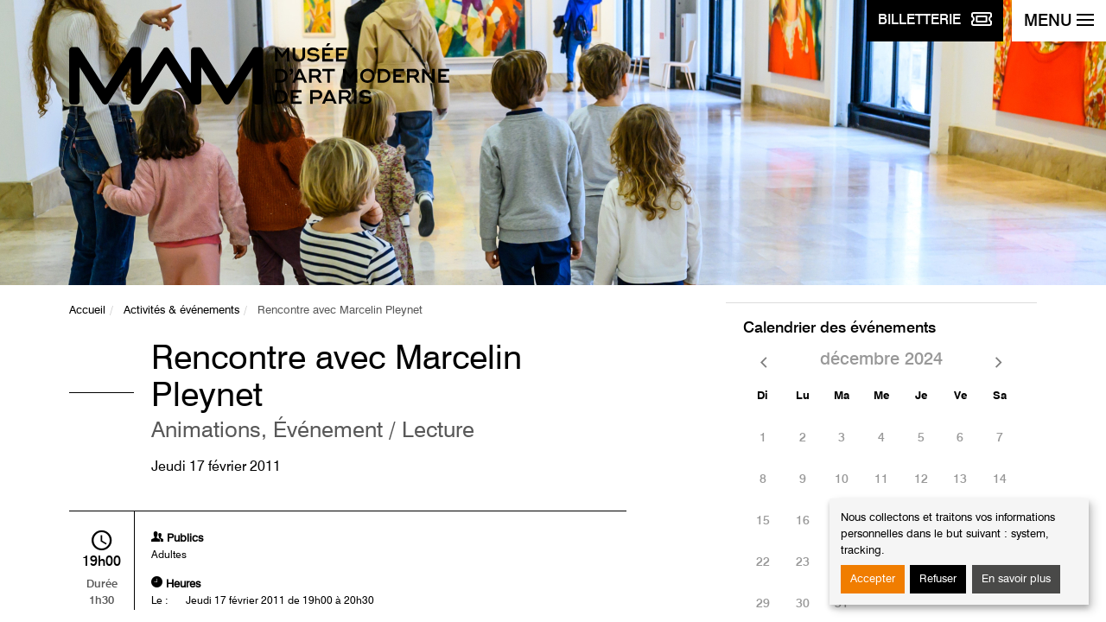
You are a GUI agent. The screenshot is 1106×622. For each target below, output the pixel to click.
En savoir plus (1016, 579)
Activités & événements (181, 310)
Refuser (938, 579)
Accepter (872, 579)
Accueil (87, 310)
